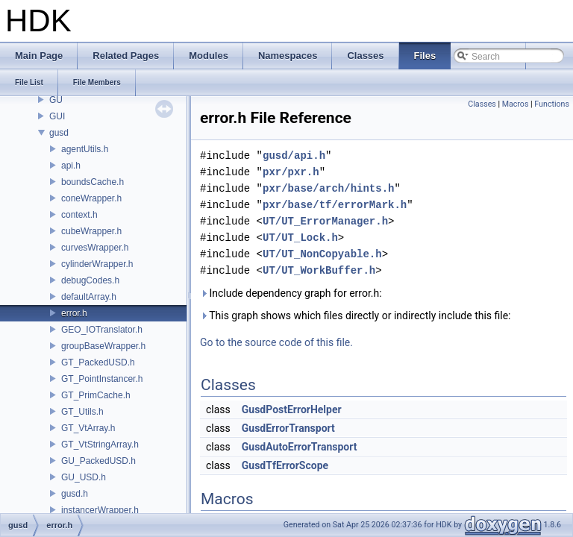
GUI (57, 116)
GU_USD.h (83, 477)
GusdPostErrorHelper (292, 409)
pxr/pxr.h (291, 172)
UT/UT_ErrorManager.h (325, 221)
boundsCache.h (92, 182)
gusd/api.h (294, 155)
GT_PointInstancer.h (102, 379)
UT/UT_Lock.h (300, 237)
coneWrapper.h (91, 198)
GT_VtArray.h (88, 428)
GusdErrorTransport (288, 428)
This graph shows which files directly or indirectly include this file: (355, 315)
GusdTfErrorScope (285, 465)
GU (56, 100)
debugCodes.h (90, 280)
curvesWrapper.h (95, 247)
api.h (71, 165)
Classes (481, 104)
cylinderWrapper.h (97, 264)
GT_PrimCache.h (96, 395)
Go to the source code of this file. (276, 342)
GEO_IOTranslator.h (102, 329)
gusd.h (74, 494)
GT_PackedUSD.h (98, 362)
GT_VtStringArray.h (100, 444)
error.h (74, 313)
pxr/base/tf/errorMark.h (335, 205)
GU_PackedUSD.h (98, 461)
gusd (59, 133)
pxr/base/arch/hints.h (328, 188)
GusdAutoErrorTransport (299, 447)
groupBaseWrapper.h (103, 346)
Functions (551, 104)
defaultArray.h (88, 297)
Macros (515, 104)
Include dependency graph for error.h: (291, 293)
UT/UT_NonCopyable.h (322, 254)
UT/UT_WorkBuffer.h (319, 270)
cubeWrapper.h (91, 231)
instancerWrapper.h (100, 510)
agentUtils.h (84, 149)
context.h (79, 215)
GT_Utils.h (82, 411)
